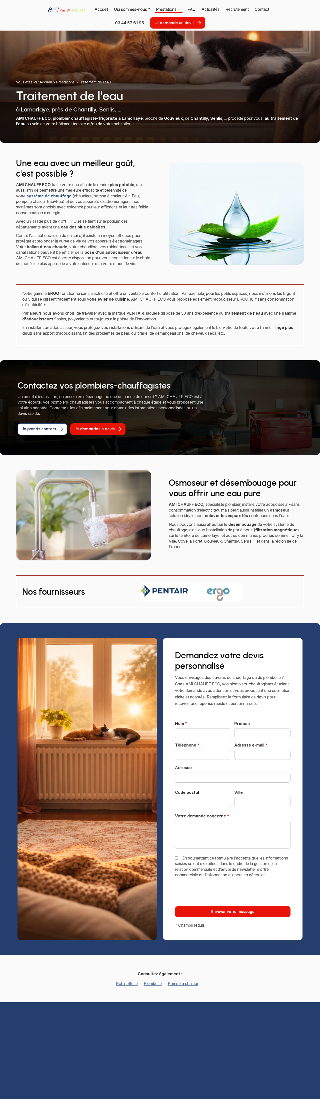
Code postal (187, 792)
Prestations (166, 9)
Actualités (211, 9)
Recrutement (237, 9)
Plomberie (153, 983)
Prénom (242, 723)
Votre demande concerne (202, 815)
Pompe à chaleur (183, 983)
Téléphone (187, 745)
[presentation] (213, 902)
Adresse (183, 767)
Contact (262, 9)
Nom (181, 723)
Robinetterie (127, 983)
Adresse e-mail (251, 745)
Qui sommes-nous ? (132, 9)
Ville (238, 792)
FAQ (192, 9)
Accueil (101, 9)
